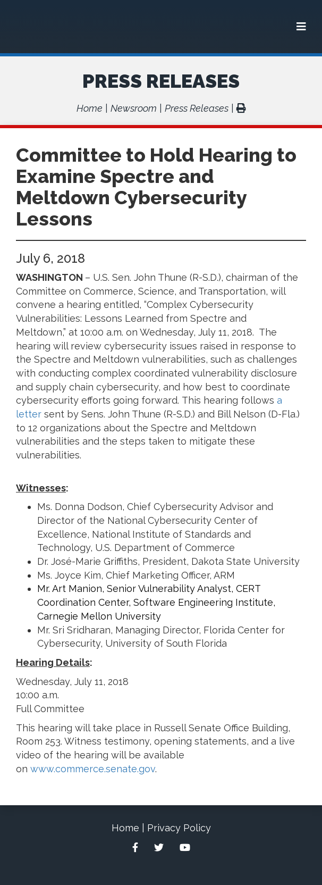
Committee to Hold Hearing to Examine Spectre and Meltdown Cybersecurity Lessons (156, 187)
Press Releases (161, 81)
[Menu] (301, 27)
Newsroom (134, 108)
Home (90, 108)
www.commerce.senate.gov (92, 768)
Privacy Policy (179, 827)
